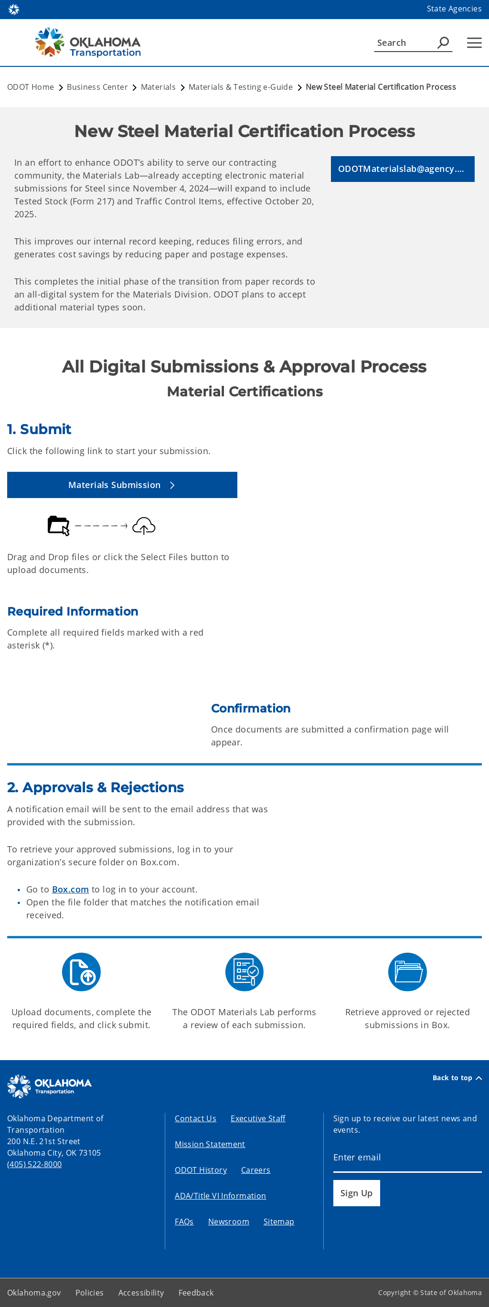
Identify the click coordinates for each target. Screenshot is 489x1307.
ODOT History (201, 1170)
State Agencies (454, 8)
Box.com (70, 889)
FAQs (184, 1221)
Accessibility (141, 1292)
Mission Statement (210, 1144)
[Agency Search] (443, 42)
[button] (403, 169)
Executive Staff (258, 1118)
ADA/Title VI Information (220, 1195)
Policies (89, 1292)
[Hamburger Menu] (474, 42)
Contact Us (195, 1118)
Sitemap (279, 1221)
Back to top (457, 1077)
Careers (256, 1170)
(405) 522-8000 (34, 1164)
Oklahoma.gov (34, 1292)
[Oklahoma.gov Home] (14, 8)
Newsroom (228, 1221)
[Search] (413, 42)
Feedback (196, 1292)
